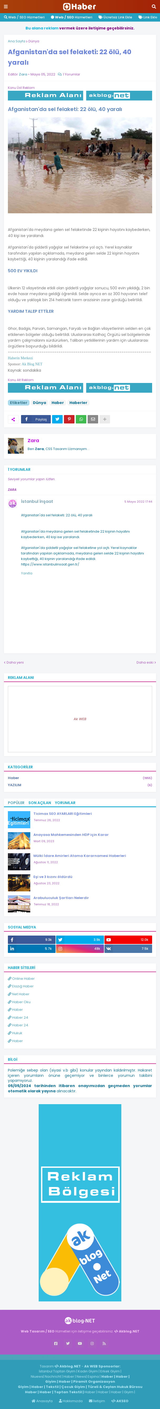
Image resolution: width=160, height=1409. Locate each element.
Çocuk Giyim (73, 1386)
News (81, 1376)
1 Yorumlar (71, 74)
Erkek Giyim (110, 1371)
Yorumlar (65, 802)
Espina (93, 1376)
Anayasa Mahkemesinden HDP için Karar (71, 834)
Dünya (33, 41)
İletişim (97, 1400)
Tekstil (52, 1386)
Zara (33, 440)
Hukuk (15, 1033)
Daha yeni (15, 662)
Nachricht (53, 1376)
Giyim (50, 1381)
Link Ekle (147, 17)
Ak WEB (80, 718)
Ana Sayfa (16, 41)
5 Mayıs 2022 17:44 (138, 501)
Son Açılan (39, 802)
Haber (58, 402)
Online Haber (21, 978)
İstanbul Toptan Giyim (57, 1371)
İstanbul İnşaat (37, 501)
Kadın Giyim (88, 1371)
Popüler (16, 802)
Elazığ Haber (21, 986)
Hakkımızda (71, 1400)
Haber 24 (18, 1017)
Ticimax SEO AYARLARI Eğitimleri (62, 813)
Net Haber (18, 994)
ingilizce (54, 1357)
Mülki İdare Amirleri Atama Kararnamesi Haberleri (79, 855)
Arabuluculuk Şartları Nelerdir (61, 897)
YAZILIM (80, 785)
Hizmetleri (71, 17)
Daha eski (145, 662)
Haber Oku (19, 1001)
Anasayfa (42, 1400)
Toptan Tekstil (68, 1392)
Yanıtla (26, 573)
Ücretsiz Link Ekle (115, 17)
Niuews (37, 1376)
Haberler (78, 402)
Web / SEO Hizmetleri (24, 17)
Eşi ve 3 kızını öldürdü (52, 876)
